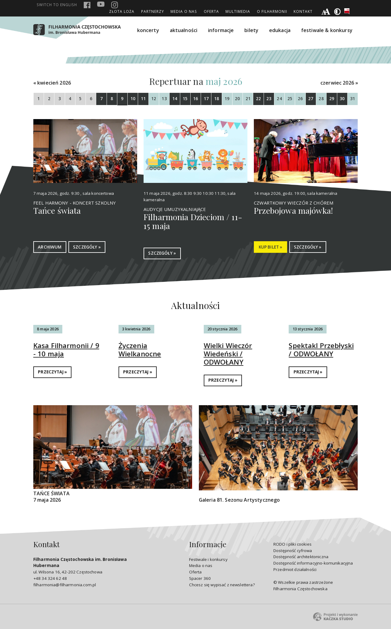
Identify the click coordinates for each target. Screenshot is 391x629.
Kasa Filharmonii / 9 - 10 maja (66, 349)
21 (248, 98)
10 (132, 98)
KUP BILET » (271, 247)
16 (195, 98)
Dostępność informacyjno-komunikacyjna (313, 563)
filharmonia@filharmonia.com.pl (64, 584)
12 (153, 98)
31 (352, 98)
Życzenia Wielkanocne (140, 349)
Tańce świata (57, 210)
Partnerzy (152, 11)
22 (258, 98)
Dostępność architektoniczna (300, 556)
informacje (221, 30)
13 (164, 98)
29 (331, 98)
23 (268, 98)
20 (237, 98)
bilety (251, 30)
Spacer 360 (200, 578)
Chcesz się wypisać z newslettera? (222, 584)
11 (143, 98)
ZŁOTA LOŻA (121, 11)
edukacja (280, 30)
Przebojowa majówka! (293, 210)
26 (300, 98)
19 (227, 98)
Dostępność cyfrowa (292, 550)
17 (206, 98)
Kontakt (303, 11)
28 (321, 98)
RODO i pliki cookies (292, 544)
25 (289, 98)
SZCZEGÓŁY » (87, 247)
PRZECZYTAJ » (52, 372)
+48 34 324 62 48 (50, 578)
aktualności (184, 30)
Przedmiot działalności (294, 569)
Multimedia (237, 11)
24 (279, 98)
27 (310, 98)
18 (216, 98)
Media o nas (183, 11)
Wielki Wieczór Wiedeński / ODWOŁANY (228, 354)
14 (174, 98)
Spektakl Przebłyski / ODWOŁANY (321, 349)
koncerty (148, 30)
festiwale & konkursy (327, 30)
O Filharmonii (272, 11)
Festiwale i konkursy (208, 559)
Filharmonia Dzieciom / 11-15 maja (193, 221)
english (57, 4)
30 (342, 98)
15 (185, 98)
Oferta (211, 11)
